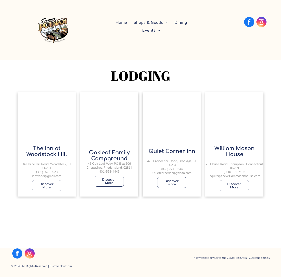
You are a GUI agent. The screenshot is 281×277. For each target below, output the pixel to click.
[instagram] (261, 22)
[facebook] (249, 22)
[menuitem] (121, 22)
